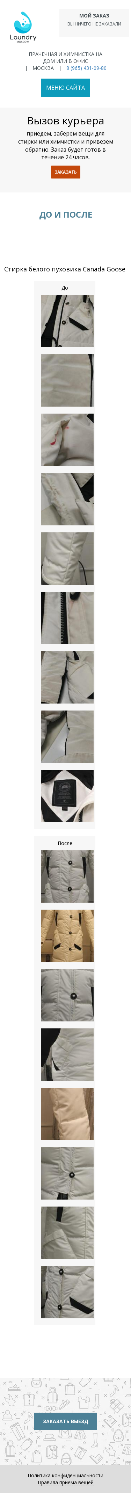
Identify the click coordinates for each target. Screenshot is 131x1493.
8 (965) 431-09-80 (86, 68)
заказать (65, 172)
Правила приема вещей (66, 1482)
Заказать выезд (65, 1421)
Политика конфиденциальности (65, 1475)
